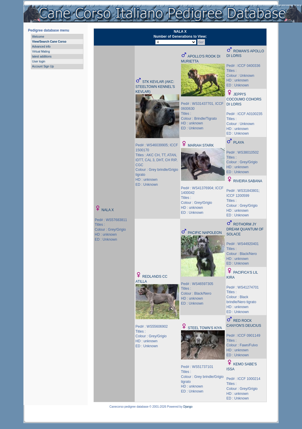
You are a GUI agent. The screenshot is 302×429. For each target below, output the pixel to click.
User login (38, 61)
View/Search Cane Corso (49, 41)
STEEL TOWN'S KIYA (205, 328)
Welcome (38, 36)
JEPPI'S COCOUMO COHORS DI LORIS (243, 99)
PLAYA (238, 142)
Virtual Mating (41, 51)
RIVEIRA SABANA (247, 181)
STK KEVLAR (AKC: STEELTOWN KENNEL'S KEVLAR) (155, 87)
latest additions (42, 56)
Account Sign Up (43, 66)
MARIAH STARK (201, 145)
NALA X (107, 210)
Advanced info (41, 46)
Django (188, 406)
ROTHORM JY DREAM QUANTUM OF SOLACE (245, 229)
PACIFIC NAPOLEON (205, 233)
